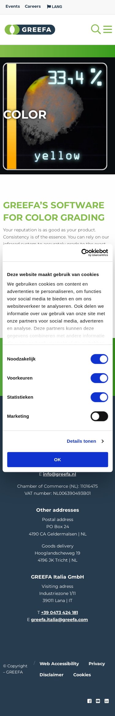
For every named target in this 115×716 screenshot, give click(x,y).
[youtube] (98, 701)
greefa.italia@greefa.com (59, 619)
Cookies (82, 674)
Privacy (97, 663)
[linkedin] (107, 701)
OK (57, 459)
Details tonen (81, 441)
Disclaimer (51, 674)
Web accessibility (59, 663)
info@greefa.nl (59, 474)
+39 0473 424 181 (59, 612)
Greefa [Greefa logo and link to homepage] (30, 29)
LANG (54, 6)
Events (13, 6)
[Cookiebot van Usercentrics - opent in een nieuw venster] (82, 253)
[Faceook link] (89, 701)
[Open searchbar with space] (96, 29)
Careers (33, 6)
